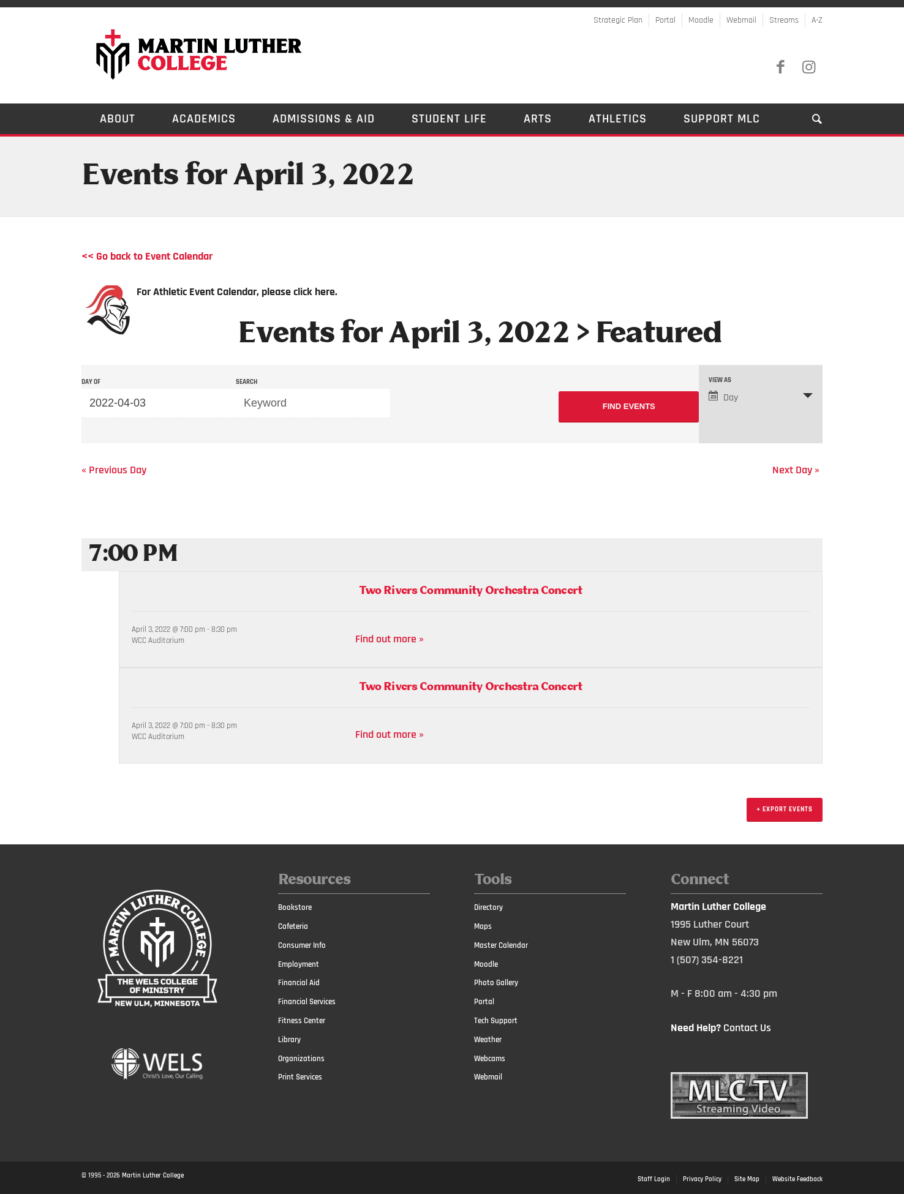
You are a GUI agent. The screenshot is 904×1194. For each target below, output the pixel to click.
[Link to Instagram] (808, 67)
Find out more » (389, 639)
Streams (784, 20)
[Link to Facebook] (780, 67)
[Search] (808, 118)
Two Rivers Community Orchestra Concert (470, 591)
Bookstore (295, 907)
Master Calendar (501, 945)
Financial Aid (299, 983)
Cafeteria (293, 926)
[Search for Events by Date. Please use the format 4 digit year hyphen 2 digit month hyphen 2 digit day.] (158, 403)
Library (289, 1040)
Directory (488, 907)
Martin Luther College (153, 1175)
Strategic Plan (617, 20)
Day (723, 397)
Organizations (301, 1059)
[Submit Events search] (629, 406)
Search (246, 382)
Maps (483, 926)
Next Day (795, 470)
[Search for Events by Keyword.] (313, 403)
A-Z (817, 20)
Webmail (741, 20)
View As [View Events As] (720, 380)
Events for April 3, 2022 (404, 334)
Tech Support (496, 1021)
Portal (665, 20)
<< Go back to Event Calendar (147, 256)
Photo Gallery (496, 983)
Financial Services (307, 1002)
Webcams (489, 1059)
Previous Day (113, 470)
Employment (298, 964)
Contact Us (747, 1028)
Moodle (701, 20)
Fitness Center (301, 1021)
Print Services (300, 1077)
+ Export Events (784, 809)
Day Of (90, 382)
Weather (488, 1040)
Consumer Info (302, 945)
